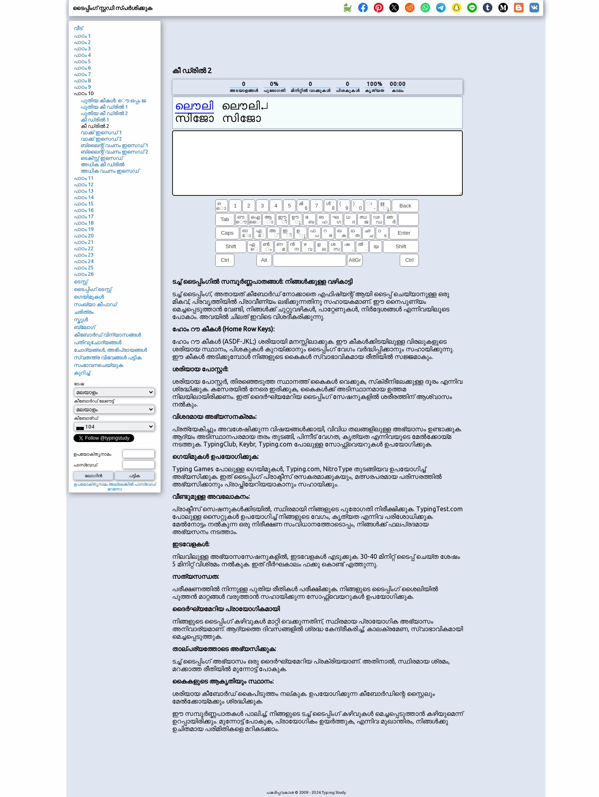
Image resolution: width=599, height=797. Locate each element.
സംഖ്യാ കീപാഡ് (95, 304)
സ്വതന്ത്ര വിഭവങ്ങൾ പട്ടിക (107, 357)
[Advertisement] (317, 40)
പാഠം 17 (83, 216)
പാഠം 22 (83, 248)
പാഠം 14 (83, 197)
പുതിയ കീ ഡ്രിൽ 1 (104, 107)
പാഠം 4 (82, 55)
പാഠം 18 (83, 222)
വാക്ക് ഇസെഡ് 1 (101, 132)
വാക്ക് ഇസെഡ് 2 (101, 138)
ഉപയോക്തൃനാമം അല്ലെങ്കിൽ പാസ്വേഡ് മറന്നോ (115, 486)
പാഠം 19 (83, 229)
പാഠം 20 (83, 235)
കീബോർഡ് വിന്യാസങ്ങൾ (107, 334)
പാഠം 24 (83, 261)
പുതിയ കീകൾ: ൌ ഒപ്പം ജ (113, 100)
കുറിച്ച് (82, 372)
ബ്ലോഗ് (84, 327)
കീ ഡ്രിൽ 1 (95, 119)
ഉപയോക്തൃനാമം (92, 454)
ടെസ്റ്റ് (80, 281)
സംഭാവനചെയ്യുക (98, 365)
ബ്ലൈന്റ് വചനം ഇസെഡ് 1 (114, 145)
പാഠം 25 (83, 267)
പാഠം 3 (82, 48)
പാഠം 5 (82, 61)
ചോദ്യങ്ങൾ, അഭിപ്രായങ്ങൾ (110, 350)
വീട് (78, 28)
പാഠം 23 (83, 254)
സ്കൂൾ (81, 319)
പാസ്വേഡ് (85, 464)
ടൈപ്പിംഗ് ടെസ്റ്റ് (92, 289)
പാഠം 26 (83, 274)
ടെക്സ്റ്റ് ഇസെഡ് (102, 158)
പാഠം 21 (83, 242)
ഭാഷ (79, 383)
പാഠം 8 (82, 80)
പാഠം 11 (83, 178)
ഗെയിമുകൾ (89, 296)
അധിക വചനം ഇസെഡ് (110, 170)
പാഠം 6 (82, 67)
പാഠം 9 (82, 87)
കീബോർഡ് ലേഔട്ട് (94, 400)
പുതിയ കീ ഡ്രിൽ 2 (104, 113)
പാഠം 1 (82, 35)
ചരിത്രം (83, 312)
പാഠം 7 (82, 74)
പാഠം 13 (83, 190)
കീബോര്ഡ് (86, 418)
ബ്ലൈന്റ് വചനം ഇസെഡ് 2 (114, 151)
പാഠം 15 (83, 203)
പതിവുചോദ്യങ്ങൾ (97, 342)
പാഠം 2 (82, 42)
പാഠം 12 (83, 184)
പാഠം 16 (83, 210)
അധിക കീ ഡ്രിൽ (102, 164)
